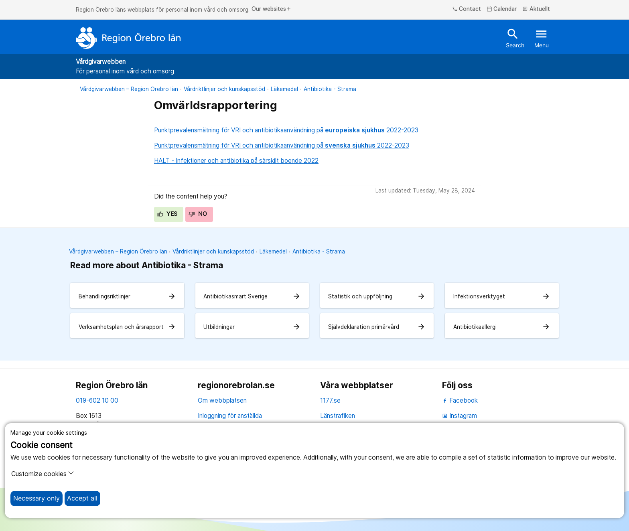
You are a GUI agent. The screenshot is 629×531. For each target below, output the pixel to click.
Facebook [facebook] (460, 400)
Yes (167, 214)
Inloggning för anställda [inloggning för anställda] (230, 416)
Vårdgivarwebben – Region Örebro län (129, 89)
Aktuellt (536, 9)
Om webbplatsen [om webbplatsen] (222, 400)
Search (515, 38)
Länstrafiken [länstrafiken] (337, 416)
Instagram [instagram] (459, 416)
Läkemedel (284, 89)
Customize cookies (42, 474)
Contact (466, 9)
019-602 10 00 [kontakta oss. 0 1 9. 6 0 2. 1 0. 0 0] (97, 400)
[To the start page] (128, 38)
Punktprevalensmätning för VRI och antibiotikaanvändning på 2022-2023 (286, 130)
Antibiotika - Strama (330, 89)
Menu (541, 38)
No (198, 214)
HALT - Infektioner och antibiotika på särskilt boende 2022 (236, 160)
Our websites (272, 9)
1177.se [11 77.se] (330, 400)
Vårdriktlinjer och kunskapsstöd (224, 89)
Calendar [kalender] (502, 9)
